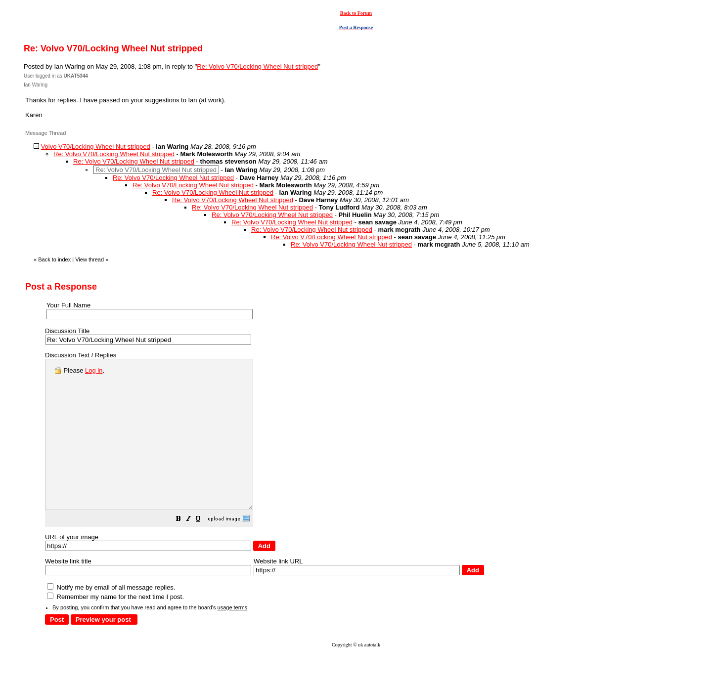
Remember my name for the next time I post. (115, 626)
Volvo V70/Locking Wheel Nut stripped (95, 146)
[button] (203, 550)
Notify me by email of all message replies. (111, 617)
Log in (93, 370)
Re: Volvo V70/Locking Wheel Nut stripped (257, 66)
